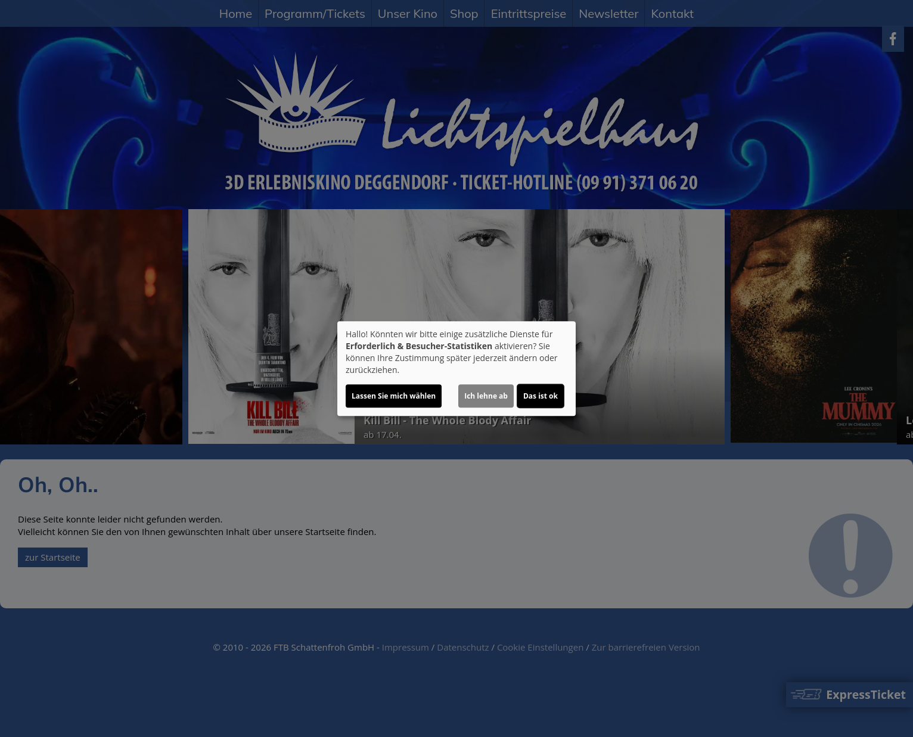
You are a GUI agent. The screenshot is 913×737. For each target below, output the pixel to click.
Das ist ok (540, 396)
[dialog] (456, 368)
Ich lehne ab (486, 396)
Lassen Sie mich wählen (394, 396)
